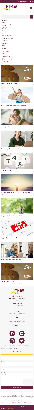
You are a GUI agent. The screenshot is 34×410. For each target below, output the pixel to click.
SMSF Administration (7, 55)
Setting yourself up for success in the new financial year (16, 193)
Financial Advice (6, 33)
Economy (4, 25)
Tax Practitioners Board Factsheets (21, 403)
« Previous (12, 283)
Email (2, 367)
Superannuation (6, 56)
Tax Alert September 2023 (9, 83)
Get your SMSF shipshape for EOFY (11, 216)
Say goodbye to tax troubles (9, 238)
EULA (11, 406)
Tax (3, 58)
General (4, 37)
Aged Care (4, 22)
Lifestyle (4, 45)
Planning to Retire (6, 127)
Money (3, 46)
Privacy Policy (15, 348)
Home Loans (5, 40)
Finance (4, 32)
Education (4, 27)
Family (3, 30)
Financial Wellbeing (7, 35)
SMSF (3, 53)
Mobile (2, 361)
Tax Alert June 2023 (7, 170)
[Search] (31, 17)
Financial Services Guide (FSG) (8, 402)
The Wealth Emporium (22, 1)
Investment (5, 43)
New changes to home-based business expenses (15, 149)
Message (3, 372)
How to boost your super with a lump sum (14, 105)
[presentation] (12, 382)
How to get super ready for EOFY (11, 259)
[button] (31, 8)
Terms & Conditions (25, 402)
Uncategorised (5, 61)
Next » (22, 283)
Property (4, 48)
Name (2, 356)
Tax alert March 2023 (7, 281)
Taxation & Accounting (7, 60)
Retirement (5, 50)
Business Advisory (6, 24)
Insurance (4, 42)
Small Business (5, 51)
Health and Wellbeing (7, 38)
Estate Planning (6, 28)
